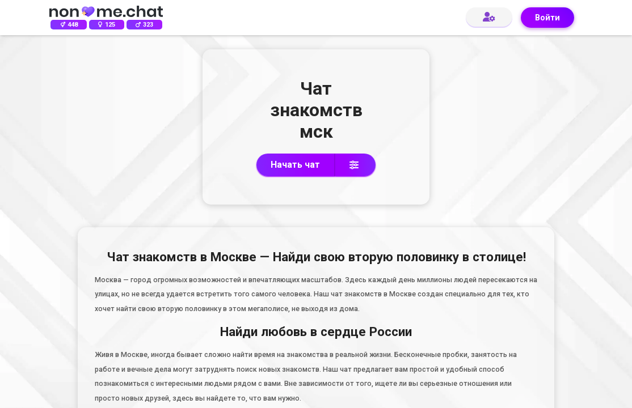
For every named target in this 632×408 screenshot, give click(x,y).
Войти (547, 18)
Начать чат (295, 164)
